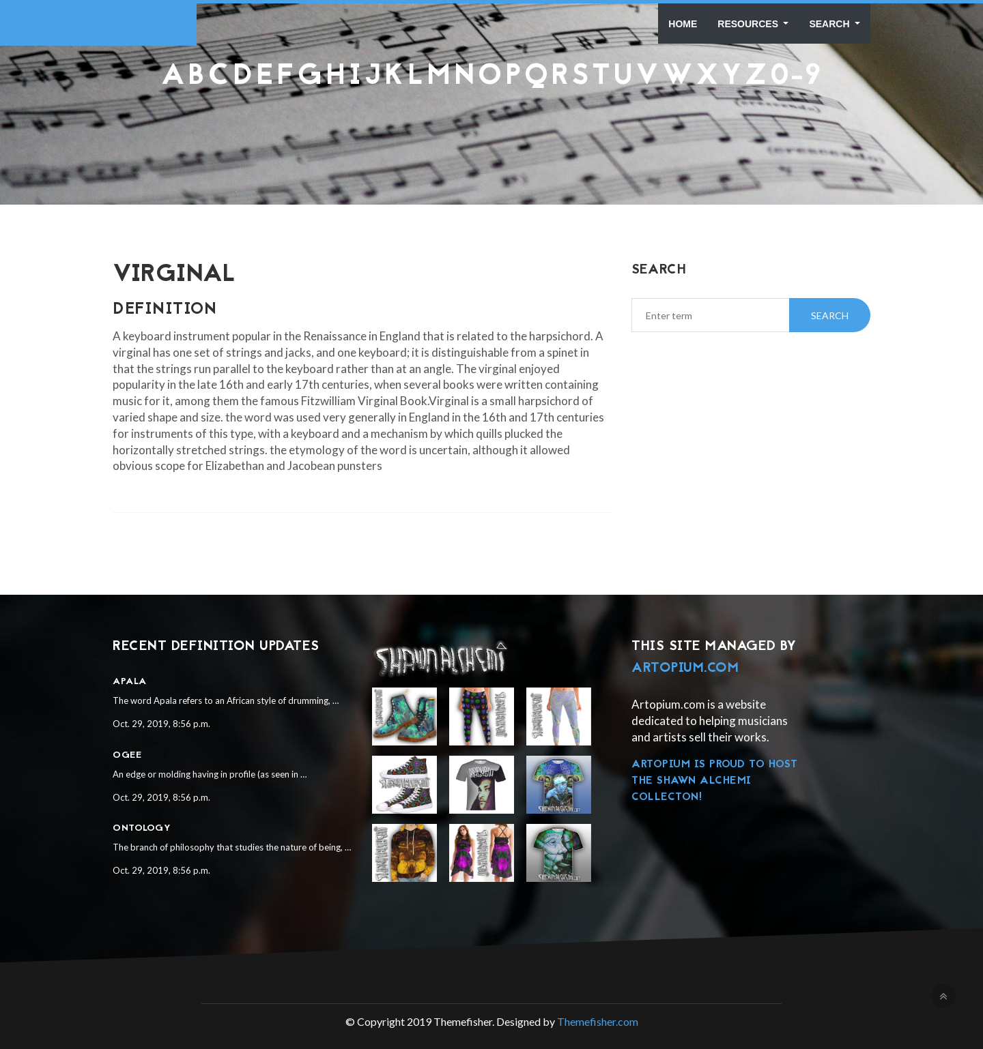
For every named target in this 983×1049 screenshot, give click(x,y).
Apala (130, 682)
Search (830, 23)
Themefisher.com (597, 1021)
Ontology (142, 828)
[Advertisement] (491, 126)
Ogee (127, 755)
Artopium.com (685, 668)
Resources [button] (749, 23)
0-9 (796, 77)
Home (682, 23)
